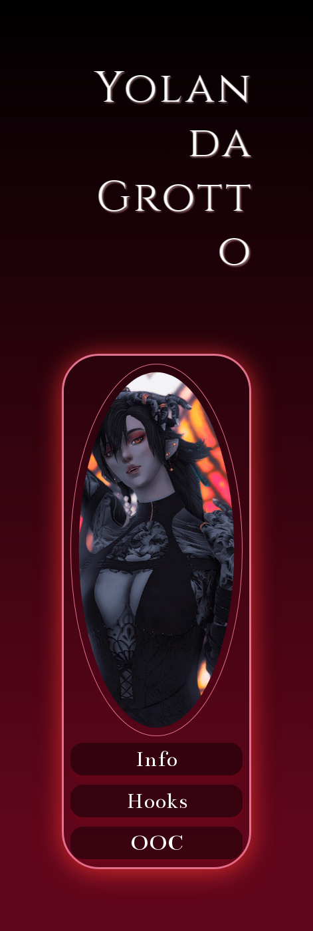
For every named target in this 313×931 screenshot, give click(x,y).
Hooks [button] (156, 801)
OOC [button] (156, 843)
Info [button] (156, 759)
